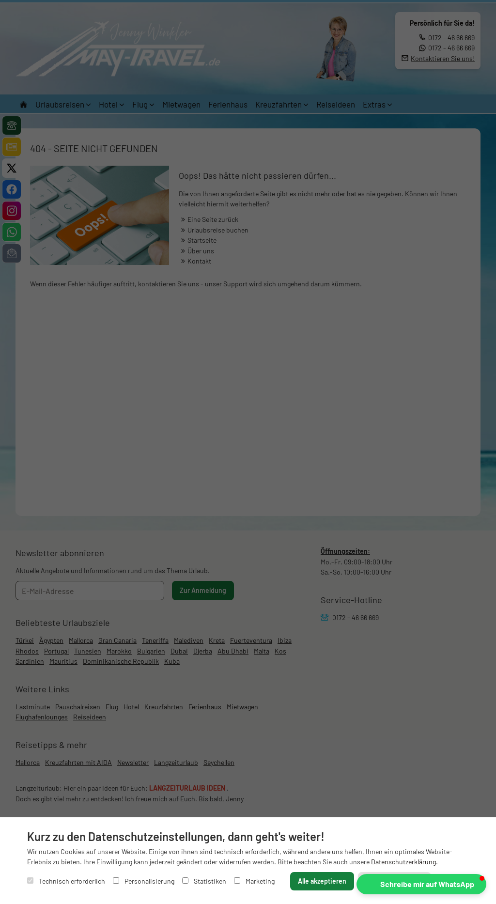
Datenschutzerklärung (403, 861)
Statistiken (204, 881)
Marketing (254, 881)
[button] (421, 884)
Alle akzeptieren (322, 881)
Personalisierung (143, 881)
